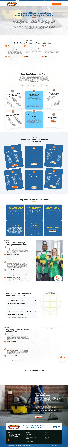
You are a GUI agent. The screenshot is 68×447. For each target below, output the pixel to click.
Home (22, 3)
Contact (45, 3)
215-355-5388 (13, 440)
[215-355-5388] (8, 440)
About (26, 4)
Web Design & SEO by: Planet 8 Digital (27, 445)
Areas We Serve (39, 4)
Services (32, 4)
